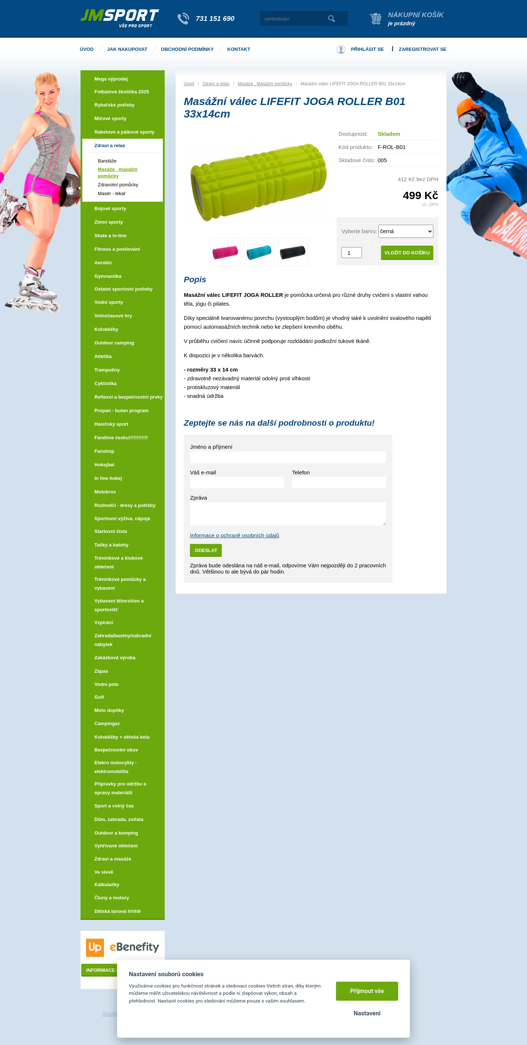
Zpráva (198, 497)
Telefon (301, 472)
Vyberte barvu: (359, 231)
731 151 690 (215, 18)
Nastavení (367, 1013)
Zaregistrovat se (422, 49)
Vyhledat (331, 18)
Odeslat (206, 550)
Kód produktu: (356, 147)
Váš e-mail (203, 472)
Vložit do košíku (407, 252)
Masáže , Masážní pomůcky (265, 83)
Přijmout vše (367, 991)
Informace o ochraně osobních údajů (234, 535)
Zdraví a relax (215, 83)
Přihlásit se (367, 49)
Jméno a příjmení (211, 447)
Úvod (189, 83)
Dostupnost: (353, 134)
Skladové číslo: (357, 160)
